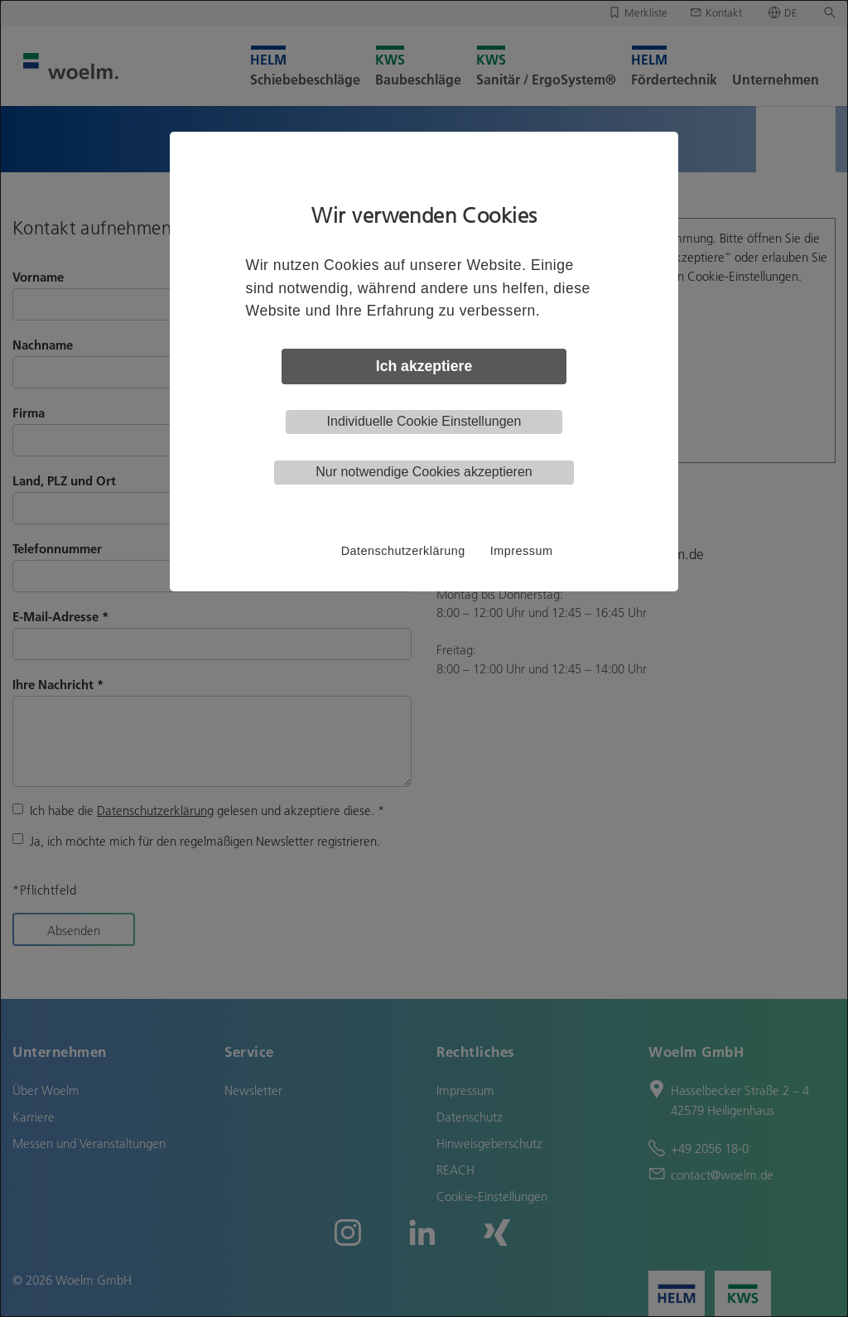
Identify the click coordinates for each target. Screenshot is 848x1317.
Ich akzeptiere (424, 366)
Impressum (521, 550)
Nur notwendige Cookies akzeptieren (424, 472)
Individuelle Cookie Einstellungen (424, 421)
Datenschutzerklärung (403, 550)
